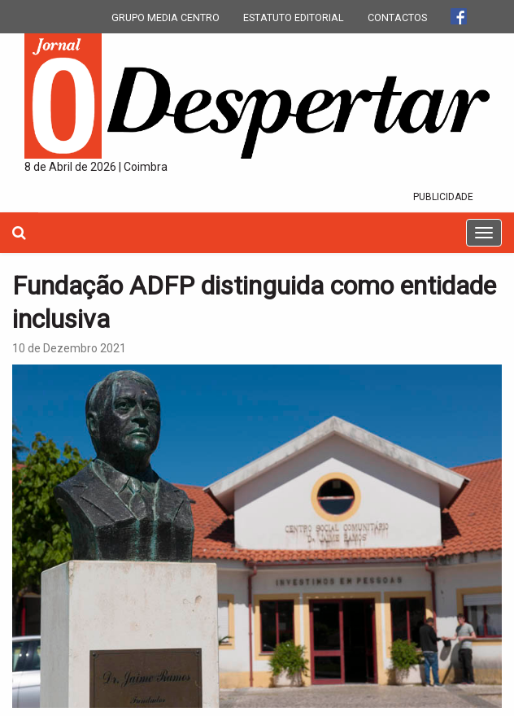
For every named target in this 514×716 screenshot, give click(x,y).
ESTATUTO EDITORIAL (293, 17)
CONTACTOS (397, 17)
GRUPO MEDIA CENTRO (165, 17)
